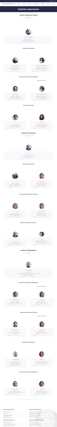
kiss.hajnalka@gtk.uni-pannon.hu (43, 244)
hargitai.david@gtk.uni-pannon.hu (15, 71)
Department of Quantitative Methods (34, 415)
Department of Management (33, 416)
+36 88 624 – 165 (16, 393)
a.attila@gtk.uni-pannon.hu (16, 335)
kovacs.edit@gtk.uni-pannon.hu (43, 394)
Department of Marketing (33, 422)
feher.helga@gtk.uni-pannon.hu (17, 99)
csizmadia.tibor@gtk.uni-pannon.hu (30, 276)
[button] (53, 4)
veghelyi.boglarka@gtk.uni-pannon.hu (43, 71)
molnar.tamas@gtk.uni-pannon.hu (30, 158)
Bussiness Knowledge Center (7, 417)
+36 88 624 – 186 (43, 304)
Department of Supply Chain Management (35, 411)
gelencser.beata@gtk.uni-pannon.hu (43, 186)
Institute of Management (35, 409)
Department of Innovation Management (35, 413)
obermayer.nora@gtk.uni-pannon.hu (17, 366)
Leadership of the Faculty (7, 411)
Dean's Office (5, 413)
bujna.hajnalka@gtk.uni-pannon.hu (43, 128)
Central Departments (8, 409)
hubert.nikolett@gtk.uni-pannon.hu (43, 305)
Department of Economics (7, 422)
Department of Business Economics (8, 425)
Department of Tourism (32, 425)
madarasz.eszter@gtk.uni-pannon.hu (17, 128)
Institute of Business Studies (36, 420)
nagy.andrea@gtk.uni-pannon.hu (16, 186)
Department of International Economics (9, 424)
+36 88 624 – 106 (16, 304)
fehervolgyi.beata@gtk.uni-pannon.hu (17, 394)
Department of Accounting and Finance (35, 424)
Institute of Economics (9, 420)
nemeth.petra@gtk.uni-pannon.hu (30, 42)
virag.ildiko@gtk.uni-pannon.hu (17, 216)
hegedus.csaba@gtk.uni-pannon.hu (17, 305)
